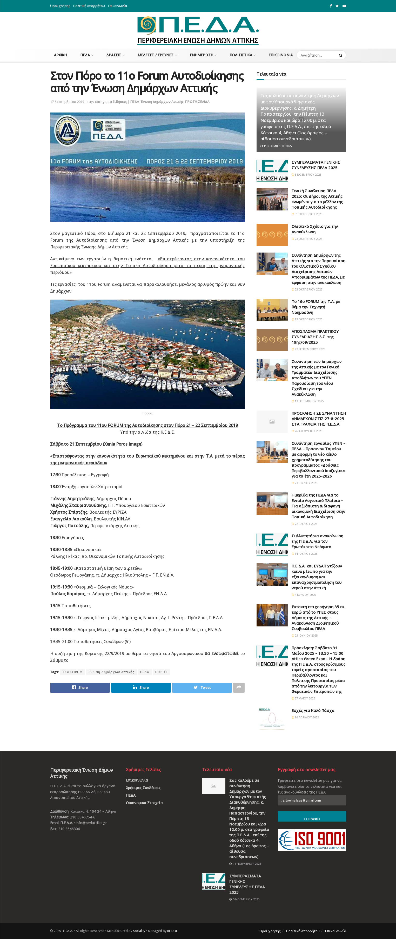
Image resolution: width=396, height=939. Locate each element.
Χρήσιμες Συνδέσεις (143, 787)
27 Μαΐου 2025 (303, 698)
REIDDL (172, 931)
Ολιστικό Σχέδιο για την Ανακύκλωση (315, 229)
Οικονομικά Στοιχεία (144, 802)
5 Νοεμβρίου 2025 (306, 174)
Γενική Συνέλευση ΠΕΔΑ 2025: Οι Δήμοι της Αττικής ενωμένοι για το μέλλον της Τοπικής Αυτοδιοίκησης (317, 199)
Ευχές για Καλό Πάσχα (313, 710)
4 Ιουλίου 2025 (304, 595)
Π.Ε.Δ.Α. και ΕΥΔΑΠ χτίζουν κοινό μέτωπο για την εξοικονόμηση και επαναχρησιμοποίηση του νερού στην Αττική (317, 576)
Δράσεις (113, 54)
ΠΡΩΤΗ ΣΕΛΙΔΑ (197, 101)
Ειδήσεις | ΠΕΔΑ (126, 101)
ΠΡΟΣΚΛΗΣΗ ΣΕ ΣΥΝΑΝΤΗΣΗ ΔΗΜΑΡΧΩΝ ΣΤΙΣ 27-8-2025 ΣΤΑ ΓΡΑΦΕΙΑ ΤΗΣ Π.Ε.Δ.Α (319, 419)
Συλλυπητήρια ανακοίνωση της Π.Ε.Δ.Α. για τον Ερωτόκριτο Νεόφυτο (317, 541)
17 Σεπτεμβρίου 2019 (67, 101)
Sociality (139, 931)
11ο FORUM (73, 672)
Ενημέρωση (201, 54)
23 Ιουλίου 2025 (304, 483)
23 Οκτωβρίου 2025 (307, 239)
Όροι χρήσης (60, 6)
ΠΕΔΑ (85, 54)
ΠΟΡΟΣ (161, 672)
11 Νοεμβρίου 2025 (276, 146)
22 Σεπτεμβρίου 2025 (308, 349)
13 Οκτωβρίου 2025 (307, 319)
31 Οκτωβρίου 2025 (307, 214)
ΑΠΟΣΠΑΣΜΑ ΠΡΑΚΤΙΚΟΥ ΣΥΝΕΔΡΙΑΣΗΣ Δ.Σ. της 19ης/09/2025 (315, 337)
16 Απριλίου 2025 (305, 717)
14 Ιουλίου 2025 (304, 554)
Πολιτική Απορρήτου (89, 6)
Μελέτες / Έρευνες (155, 54)
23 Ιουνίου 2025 (305, 635)
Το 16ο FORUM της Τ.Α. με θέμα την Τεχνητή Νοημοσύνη (316, 307)
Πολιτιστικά (241, 54)
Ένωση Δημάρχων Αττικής (162, 101)
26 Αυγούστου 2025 (307, 431)
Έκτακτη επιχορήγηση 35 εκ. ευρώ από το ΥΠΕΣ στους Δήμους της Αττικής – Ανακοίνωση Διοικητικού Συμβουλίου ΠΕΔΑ (318, 617)
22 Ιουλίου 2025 (304, 524)
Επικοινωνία (117, 6)
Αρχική (60, 54)
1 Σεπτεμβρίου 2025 (308, 401)
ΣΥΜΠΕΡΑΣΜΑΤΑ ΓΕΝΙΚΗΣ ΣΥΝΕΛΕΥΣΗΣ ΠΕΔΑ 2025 (316, 165)
